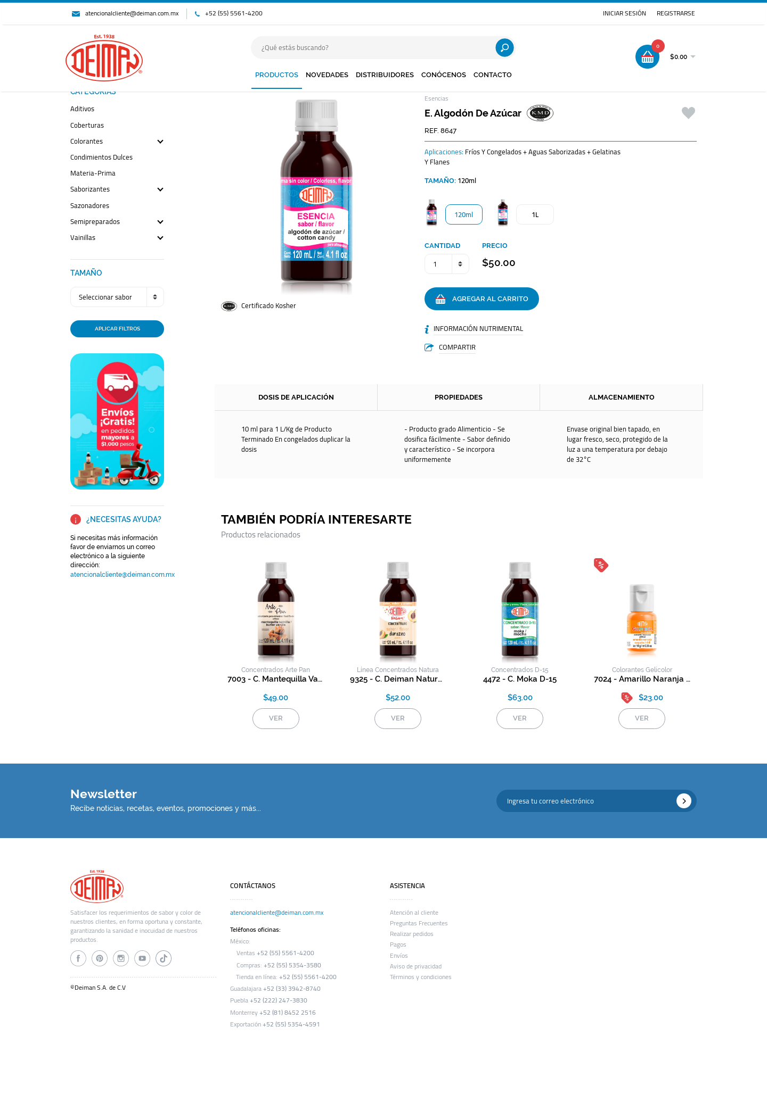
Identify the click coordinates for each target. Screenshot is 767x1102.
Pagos (398, 944)
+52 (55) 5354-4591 (291, 1024)
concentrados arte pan (275, 670)
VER (276, 718)
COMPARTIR (457, 347)
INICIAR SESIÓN (624, 13)
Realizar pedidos (412, 934)
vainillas (82, 238)
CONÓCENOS (443, 75)
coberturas (87, 125)
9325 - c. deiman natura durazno (398, 679)
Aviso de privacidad (416, 966)
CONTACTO (493, 75)
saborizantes (90, 189)
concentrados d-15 (520, 670)
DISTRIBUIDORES (385, 75)
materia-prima (93, 173)
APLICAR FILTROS (117, 328)
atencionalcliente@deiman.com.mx (131, 13)
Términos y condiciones (421, 977)
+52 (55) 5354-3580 (292, 965)
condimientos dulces (101, 157)
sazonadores (89, 206)
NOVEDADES (327, 75)
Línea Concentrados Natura (398, 670)
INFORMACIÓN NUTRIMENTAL (478, 328)
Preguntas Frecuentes (419, 923)
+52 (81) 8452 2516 (287, 1012)
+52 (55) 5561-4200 (234, 13)
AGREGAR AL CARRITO (481, 299)
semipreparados (95, 222)
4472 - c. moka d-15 (520, 679)
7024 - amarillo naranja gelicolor (642, 679)
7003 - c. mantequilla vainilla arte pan (275, 679)
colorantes (86, 141)
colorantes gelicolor (642, 670)
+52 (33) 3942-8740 (292, 989)
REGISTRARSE (676, 13)
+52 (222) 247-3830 (278, 1000)
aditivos (82, 109)
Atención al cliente (414, 912)
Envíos (399, 956)
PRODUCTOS (276, 75)
